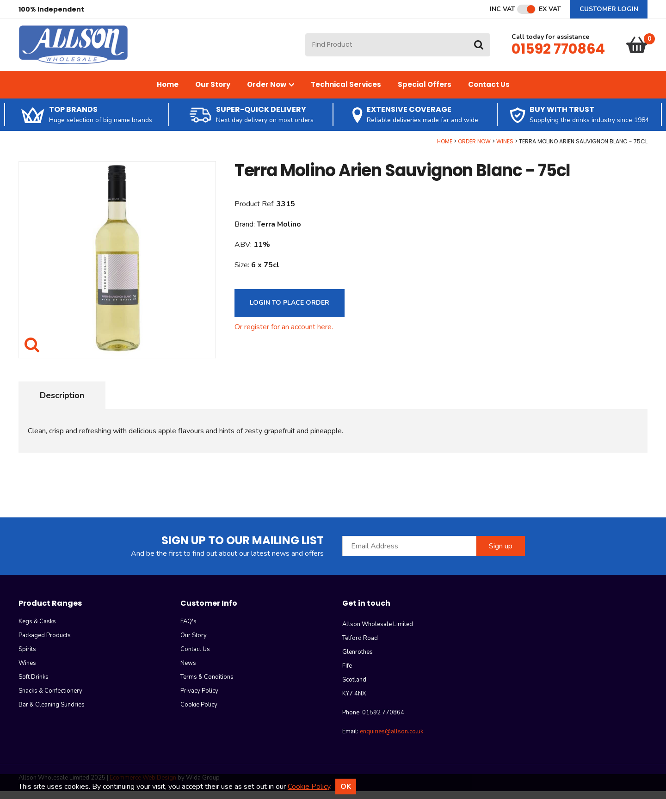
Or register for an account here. (283, 334)
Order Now (270, 92)
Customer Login (609, 9)
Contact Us (489, 92)
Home (168, 92)
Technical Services (346, 92)
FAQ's (188, 629)
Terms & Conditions (207, 685)
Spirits (27, 657)
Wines (504, 149)
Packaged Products (44, 643)
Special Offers (424, 92)
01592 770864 (558, 52)
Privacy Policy (199, 699)
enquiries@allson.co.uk (391, 739)
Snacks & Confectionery (50, 699)
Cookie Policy (198, 712)
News (188, 671)
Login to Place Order (289, 310)
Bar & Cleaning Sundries (51, 712)
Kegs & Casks (37, 629)
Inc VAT (502, 9)
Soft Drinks (33, 685)
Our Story (212, 92)
